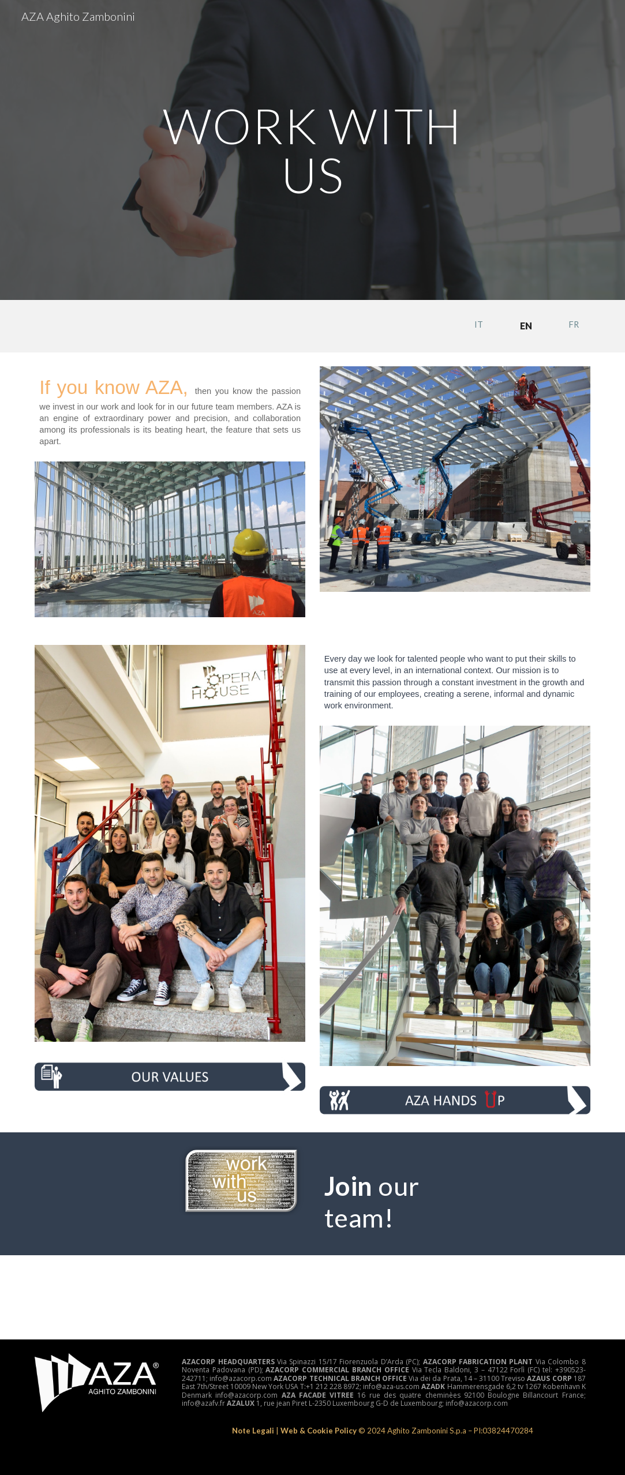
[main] (312, 150)
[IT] (479, 324)
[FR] (573, 324)
